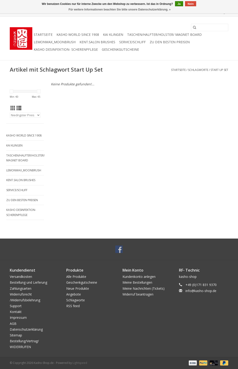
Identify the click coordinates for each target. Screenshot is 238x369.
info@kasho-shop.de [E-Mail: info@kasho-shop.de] (200, 291)
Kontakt (16, 311)
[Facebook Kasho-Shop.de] (119, 249)
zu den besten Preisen (170, 42)
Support (16, 306)
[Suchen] (209, 27)
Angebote (73, 294)
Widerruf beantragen (137, 294)
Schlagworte (198, 70)
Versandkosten (21, 276)
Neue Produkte (77, 288)
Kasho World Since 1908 (77, 34)
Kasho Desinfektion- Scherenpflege (66, 49)
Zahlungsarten (20, 288)
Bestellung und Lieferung (28, 282)
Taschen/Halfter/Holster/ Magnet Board (164, 34)
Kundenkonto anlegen (138, 276)
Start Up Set (219, 70)
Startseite (43, 34)
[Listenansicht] (19, 108)
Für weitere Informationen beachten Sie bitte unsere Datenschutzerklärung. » (120, 9)
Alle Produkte (76, 276)
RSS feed (73, 306)
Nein (191, 4)
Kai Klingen (113, 34)
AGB (13, 323)
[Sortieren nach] (25, 115)
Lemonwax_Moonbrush (55, 42)
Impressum (18, 317)
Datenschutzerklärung (26, 329)
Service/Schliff (132, 42)
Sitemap (16, 335)
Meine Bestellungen (137, 282)
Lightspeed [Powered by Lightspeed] (80, 363)
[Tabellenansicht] (12, 108)
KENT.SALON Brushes (97, 42)
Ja (179, 4)
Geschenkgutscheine (120, 49)
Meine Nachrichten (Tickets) (143, 288)
